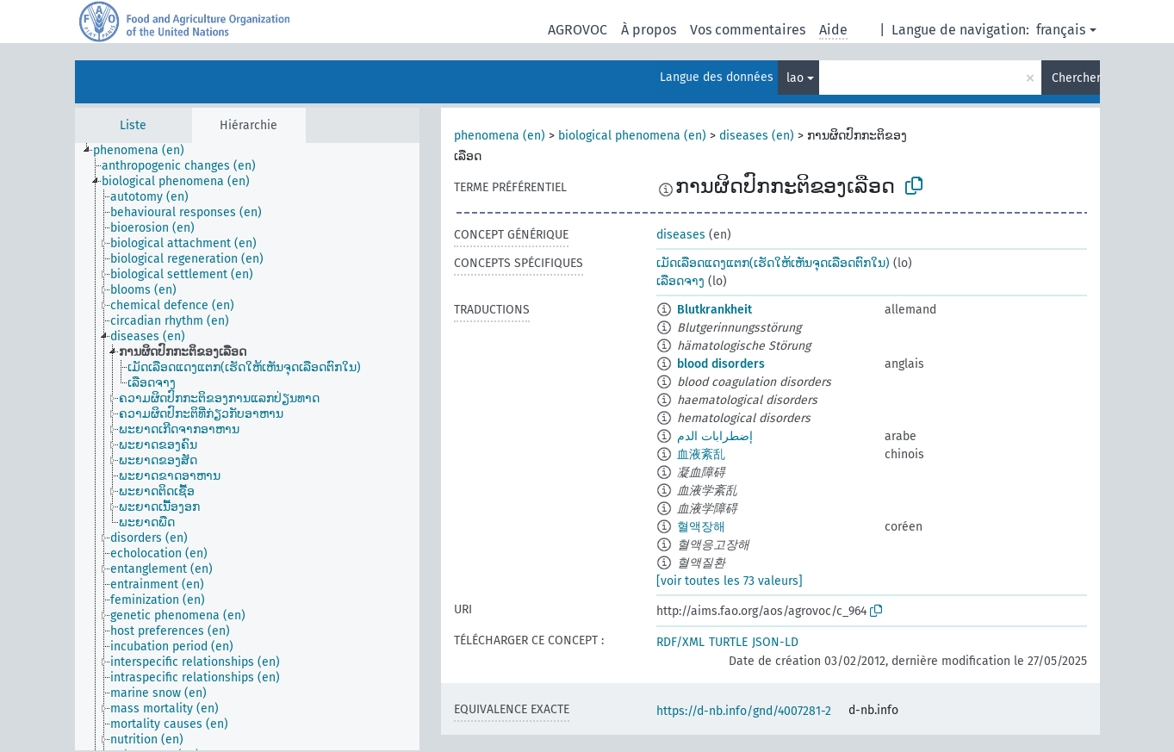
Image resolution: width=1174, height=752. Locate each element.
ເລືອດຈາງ (680, 281)
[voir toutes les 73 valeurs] (729, 581)
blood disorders (721, 364)
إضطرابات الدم (715, 436)
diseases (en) (756, 135)
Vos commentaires (747, 30)
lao (795, 78)
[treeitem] (146, 150)
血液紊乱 (701, 454)
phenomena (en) (499, 135)
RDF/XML (680, 642)
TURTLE (728, 642)
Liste (133, 125)
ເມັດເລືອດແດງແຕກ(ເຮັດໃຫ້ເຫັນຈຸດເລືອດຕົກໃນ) (773, 263)
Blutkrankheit (714, 309)
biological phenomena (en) (632, 135)
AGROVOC (577, 30)
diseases (680, 234)
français (1060, 30)
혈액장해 (701, 526)
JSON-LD (775, 642)
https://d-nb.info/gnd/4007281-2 (743, 711)
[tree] (247, 446)
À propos (648, 30)
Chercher (1076, 78)
